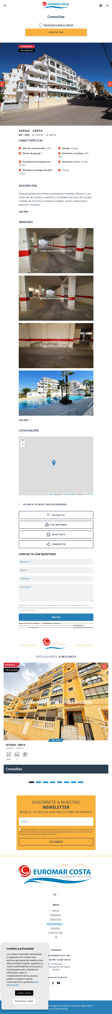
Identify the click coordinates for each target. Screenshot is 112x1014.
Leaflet (50, 494)
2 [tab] (38, 782)
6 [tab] (66, 782)
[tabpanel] (56, 720)
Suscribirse (56, 841)
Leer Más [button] (23, 419)
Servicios (55, 919)
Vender (55, 928)
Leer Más (23, 211)
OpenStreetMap (69, 494)
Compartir (56, 544)
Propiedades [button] (54, 924)
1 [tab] (31, 782)
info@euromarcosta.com (56, 955)
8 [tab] (80, 782)
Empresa (55, 915)
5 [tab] (59, 782)
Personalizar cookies (24, 1001)
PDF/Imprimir (56, 525)
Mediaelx (63, 1008)
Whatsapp (56, 534)
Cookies (74, 1005)
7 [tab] (73, 782)
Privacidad (63, 1005)
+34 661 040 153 (64, 959)
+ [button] (23, 440)
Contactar (56, 32)
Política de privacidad (26, 608)
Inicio (55, 910)
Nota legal (51, 1005)
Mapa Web (86, 1005)
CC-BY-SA (88, 494)
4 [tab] (52, 782)
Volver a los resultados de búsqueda (45, 504)
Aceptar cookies (24, 993)
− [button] (23, 445)
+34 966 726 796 (48, 959)
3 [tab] (45, 782)
